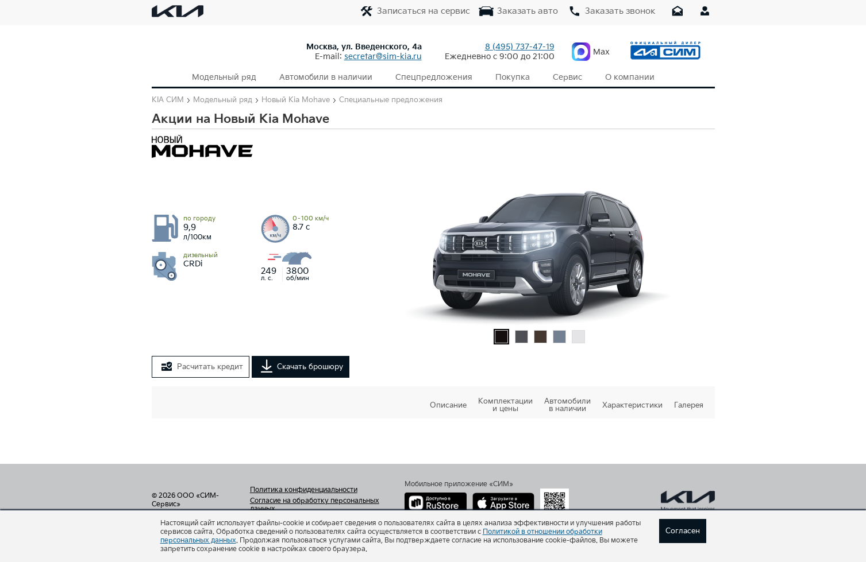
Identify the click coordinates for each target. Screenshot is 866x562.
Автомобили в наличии (325, 77)
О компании (630, 77)
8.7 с (310, 223)
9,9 (199, 228)
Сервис (567, 77)
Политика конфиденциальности (303, 490)
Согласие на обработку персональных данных (314, 505)
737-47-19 (520, 47)
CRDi (200, 260)
